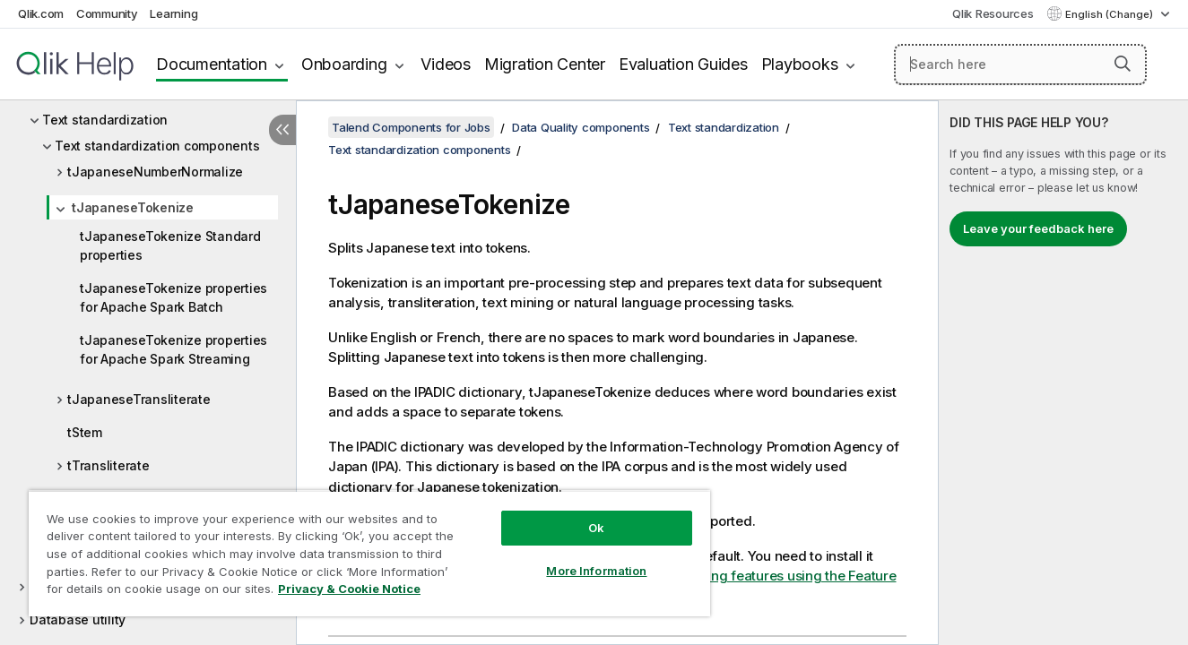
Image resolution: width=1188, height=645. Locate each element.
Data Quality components (580, 127)
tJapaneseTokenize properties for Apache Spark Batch (173, 297)
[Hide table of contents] (282, 130)
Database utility (78, 619)
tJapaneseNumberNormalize (155, 171)
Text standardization (105, 119)
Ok (596, 527)
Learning (173, 13)
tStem (84, 432)
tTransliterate (108, 465)
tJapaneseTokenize (133, 207)
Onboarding (344, 64)
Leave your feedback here (1038, 228)
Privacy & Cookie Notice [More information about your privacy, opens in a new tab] (349, 588)
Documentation (211, 64)
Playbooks (799, 64)
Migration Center (544, 64)
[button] (1122, 64)
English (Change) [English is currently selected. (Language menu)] (1110, 14)
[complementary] (1063, 372)
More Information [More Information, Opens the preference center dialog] (596, 570)
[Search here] (1020, 64)
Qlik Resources (993, 13)
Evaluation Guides (683, 64)
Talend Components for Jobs (411, 127)
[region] (369, 553)
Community (107, 13)
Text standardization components (157, 145)
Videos (446, 64)
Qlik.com (41, 13)
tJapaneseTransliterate (139, 399)
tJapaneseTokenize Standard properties (170, 245)
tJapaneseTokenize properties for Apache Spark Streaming (173, 349)
